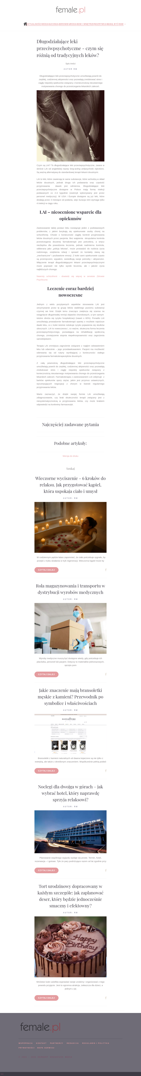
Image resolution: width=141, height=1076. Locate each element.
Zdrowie (64, 24)
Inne (121, 24)
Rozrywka (100, 24)
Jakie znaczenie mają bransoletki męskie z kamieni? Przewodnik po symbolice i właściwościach (70, 696)
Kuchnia (53, 24)
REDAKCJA (73, 1043)
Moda (45, 24)
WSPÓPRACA (26, 1043)
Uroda (72, 24)
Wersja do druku (70, 456)
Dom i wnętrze (85, 24)
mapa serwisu (46, 1048)
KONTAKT (41, 1043)
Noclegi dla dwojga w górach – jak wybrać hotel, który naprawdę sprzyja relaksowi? (70, 793)
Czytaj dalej (46, 570)
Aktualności (34, 24)
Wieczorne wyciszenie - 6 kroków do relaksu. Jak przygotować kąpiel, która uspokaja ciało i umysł (70, 484)
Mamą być (112, 24)
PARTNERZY (56, 1043)
